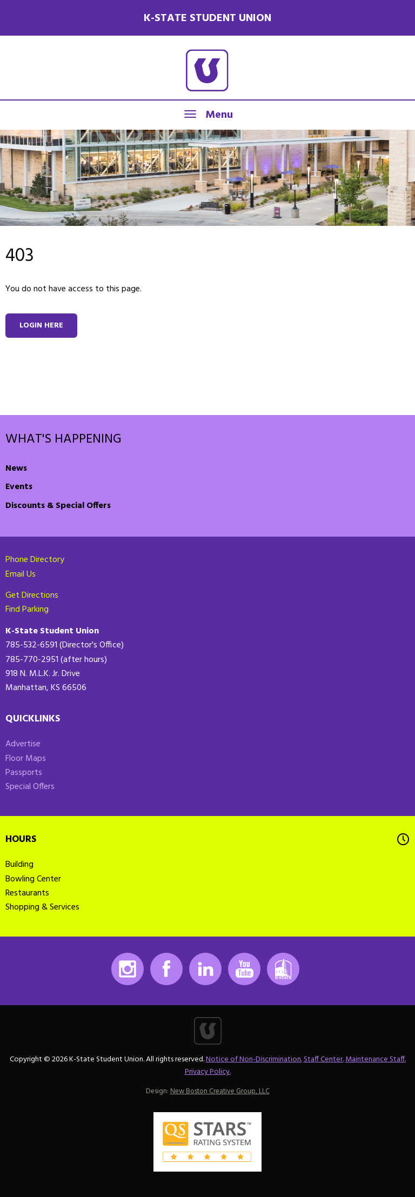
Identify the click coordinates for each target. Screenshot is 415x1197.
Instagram (127, 969)
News (16, 469)
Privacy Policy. (208, 1072)
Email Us (20, 574)
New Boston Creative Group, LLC (220, 1091)
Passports (23, 773)
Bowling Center (33, 879)
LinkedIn (205, 969)
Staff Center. (324, 1059)
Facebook (166, 969)
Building (19, 865)
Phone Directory (34, 560)
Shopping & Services (42, 907)
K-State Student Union (207, 18)
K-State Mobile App (283, 969)
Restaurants (27, 893)
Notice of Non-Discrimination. (254, 1059)
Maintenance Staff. (375, 1059)
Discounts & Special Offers (58, 506)
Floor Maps (25, 759)
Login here (41, 325)
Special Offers (30, 787)
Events (18, 487)
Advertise (23, 744)
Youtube (244, 969)
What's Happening (63, 439)
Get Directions (31, 596)
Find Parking (27, 610)
